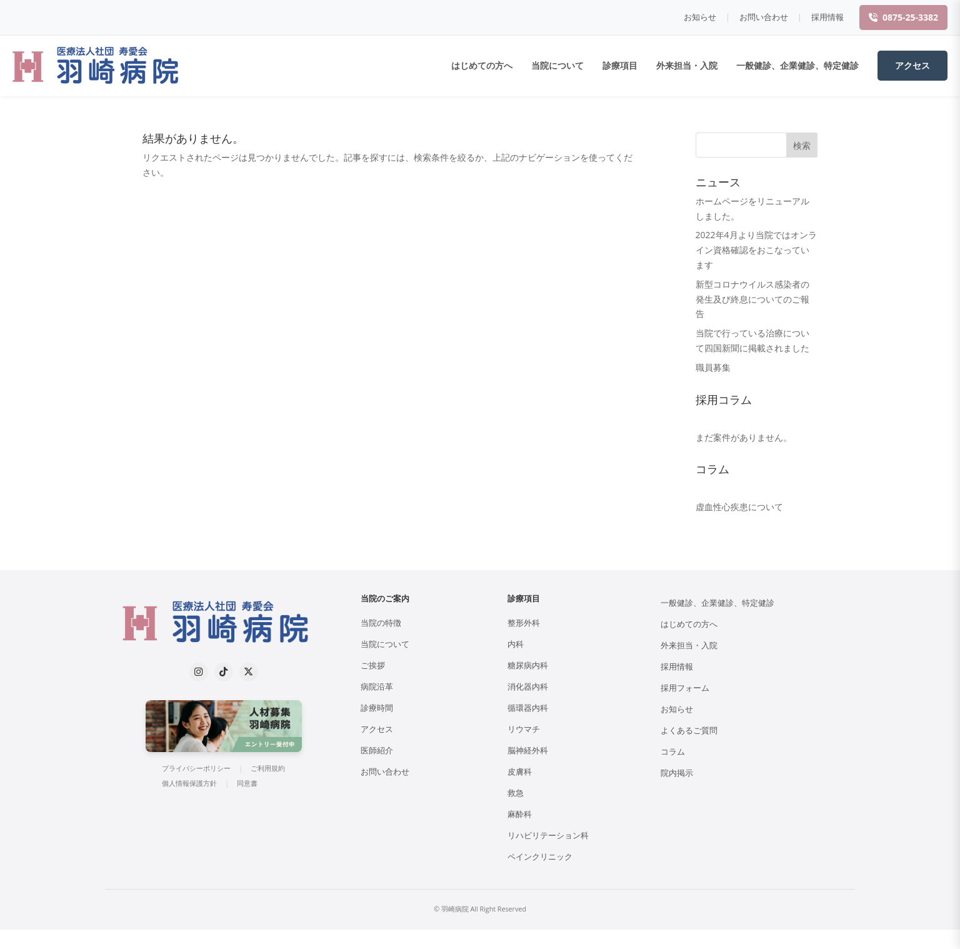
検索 (802, 145)
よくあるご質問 (689, 730)
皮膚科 (520, 771)
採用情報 (827, 17)
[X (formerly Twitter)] (248, 672)
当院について (557, 65)
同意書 (247, 783)
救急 (516, 793)
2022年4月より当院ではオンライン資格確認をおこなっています (756, 250)
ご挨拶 (373, 665)
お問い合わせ (763, 17)
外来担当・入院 (687, 65)
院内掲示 (677, 773)
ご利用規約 (268, 768)
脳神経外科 (528, 750)
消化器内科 (528, 686)
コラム (673, 751)
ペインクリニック (540, 856)
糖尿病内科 (528, 665)
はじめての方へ (481, 65)
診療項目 (620, 65)
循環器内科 (528, 708)
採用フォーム (685, 688)
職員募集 (713, 367)
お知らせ (700, 17)
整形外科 (524, 623)
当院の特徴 (381, 623)
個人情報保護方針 (189, 783)
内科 (516, 644)
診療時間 (377, 708)
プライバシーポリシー (196, 768)
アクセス (912, 65)
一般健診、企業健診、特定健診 (797, 65)
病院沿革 (377, 686)
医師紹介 (377, 750)
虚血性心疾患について (739, 507)
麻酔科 (520, 814)
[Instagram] (198, 672)
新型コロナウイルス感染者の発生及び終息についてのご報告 (752, 299)
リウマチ (524, 729)
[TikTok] (223, 672)
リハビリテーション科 (548, 835)
